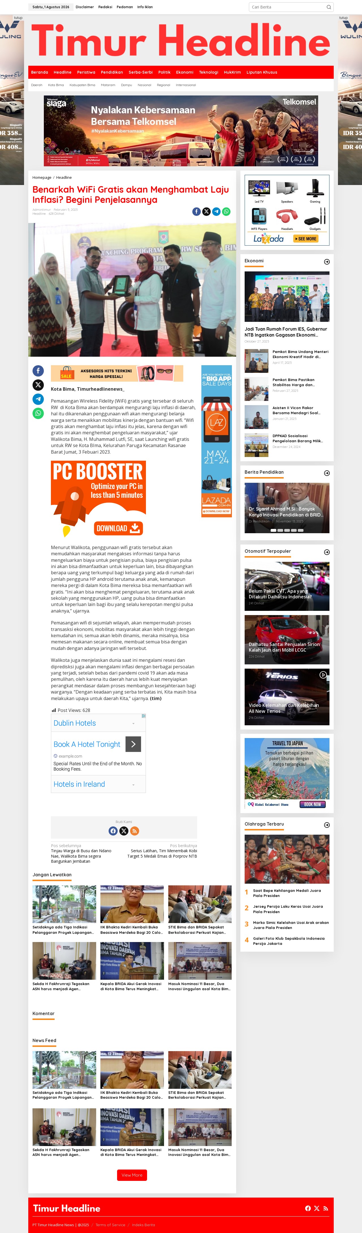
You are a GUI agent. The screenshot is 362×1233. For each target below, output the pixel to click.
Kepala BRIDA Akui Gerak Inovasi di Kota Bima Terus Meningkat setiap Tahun (130, 986)
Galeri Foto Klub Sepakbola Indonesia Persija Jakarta (289, 941)
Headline (39, 214)
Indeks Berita (143, 1225)
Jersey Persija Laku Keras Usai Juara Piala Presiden (288, 909)
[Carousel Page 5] (300, 530)
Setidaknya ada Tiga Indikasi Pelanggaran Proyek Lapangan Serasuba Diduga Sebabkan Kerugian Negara (62, 930)
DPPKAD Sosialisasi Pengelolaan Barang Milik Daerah (297, 438)
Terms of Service (110, 1225)
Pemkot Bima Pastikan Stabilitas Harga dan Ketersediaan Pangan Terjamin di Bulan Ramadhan (300, 382)
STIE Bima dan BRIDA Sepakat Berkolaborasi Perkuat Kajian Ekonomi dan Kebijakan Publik (196, 930)
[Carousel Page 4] (294, 530)
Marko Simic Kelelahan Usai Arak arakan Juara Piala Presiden (291, 925)
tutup (18, 17)
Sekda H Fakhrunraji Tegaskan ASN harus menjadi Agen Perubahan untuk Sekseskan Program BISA (61, 986)
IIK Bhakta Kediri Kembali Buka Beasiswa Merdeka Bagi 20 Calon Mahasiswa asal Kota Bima (131, 930)
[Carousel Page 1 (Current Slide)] (273, 530)
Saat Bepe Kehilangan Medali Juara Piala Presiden (287, 893)
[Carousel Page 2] (280, 530)
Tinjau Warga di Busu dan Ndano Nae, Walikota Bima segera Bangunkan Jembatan (86, 853)
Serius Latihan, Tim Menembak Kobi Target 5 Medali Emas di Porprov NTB (162, 850)
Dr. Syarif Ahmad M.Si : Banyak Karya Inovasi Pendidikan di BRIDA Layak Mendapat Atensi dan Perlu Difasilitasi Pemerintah (286, 512)
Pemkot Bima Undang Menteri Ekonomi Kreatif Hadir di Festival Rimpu (300, 354)
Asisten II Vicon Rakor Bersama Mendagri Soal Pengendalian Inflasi (295, 410)
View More (132, 1175)
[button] (329, 7)
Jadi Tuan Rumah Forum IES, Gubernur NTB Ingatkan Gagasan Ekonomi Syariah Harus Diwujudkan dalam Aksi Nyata (286, 332)
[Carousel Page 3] (287, 530)
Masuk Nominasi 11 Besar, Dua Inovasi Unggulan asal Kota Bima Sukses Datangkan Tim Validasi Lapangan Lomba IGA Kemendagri (199, 986)
